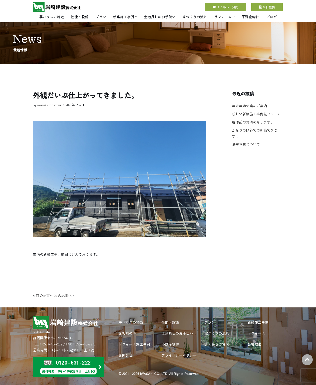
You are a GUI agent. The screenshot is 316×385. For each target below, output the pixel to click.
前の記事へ (44, 295)
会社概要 (267, 7)
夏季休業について (246, 144)
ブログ (271, 16)
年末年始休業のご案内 (249, 106)
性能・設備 (79, 16)
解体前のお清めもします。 (253, 122)
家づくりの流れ (195, 16)
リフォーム (256, 333)
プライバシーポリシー (179, 355)
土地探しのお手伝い (160, 16)
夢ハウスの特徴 (51, 16)
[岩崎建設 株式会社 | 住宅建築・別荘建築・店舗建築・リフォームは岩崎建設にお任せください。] (57, 7)
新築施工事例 (258, 322)
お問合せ (125, 355)
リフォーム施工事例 (134, 344)
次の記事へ (63, 295)
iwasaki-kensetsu (49, 105)
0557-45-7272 (52, 344)
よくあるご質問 (225, 7)
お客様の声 (127, 333)
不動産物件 (250, 16)
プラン (100, 16)
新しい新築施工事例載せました (256, 114)
